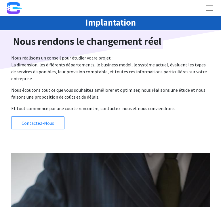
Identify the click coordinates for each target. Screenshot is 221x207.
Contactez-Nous (38, 123)
